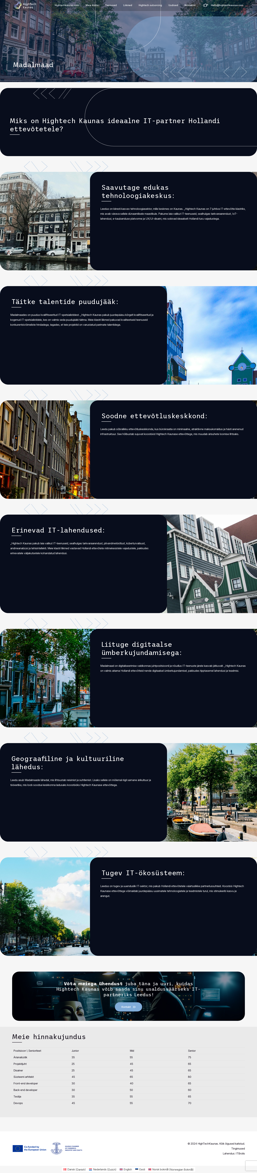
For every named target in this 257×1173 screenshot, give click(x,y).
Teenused (111, 5)
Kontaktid (190, 5)
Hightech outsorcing (150, 5)
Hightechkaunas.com (67, 5)
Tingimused (238, 1148)
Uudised (173, 5)
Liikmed (127, 5)
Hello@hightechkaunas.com (227, 5)
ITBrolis (240, 1153)
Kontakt (126, 1007)
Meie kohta (92, 5)
